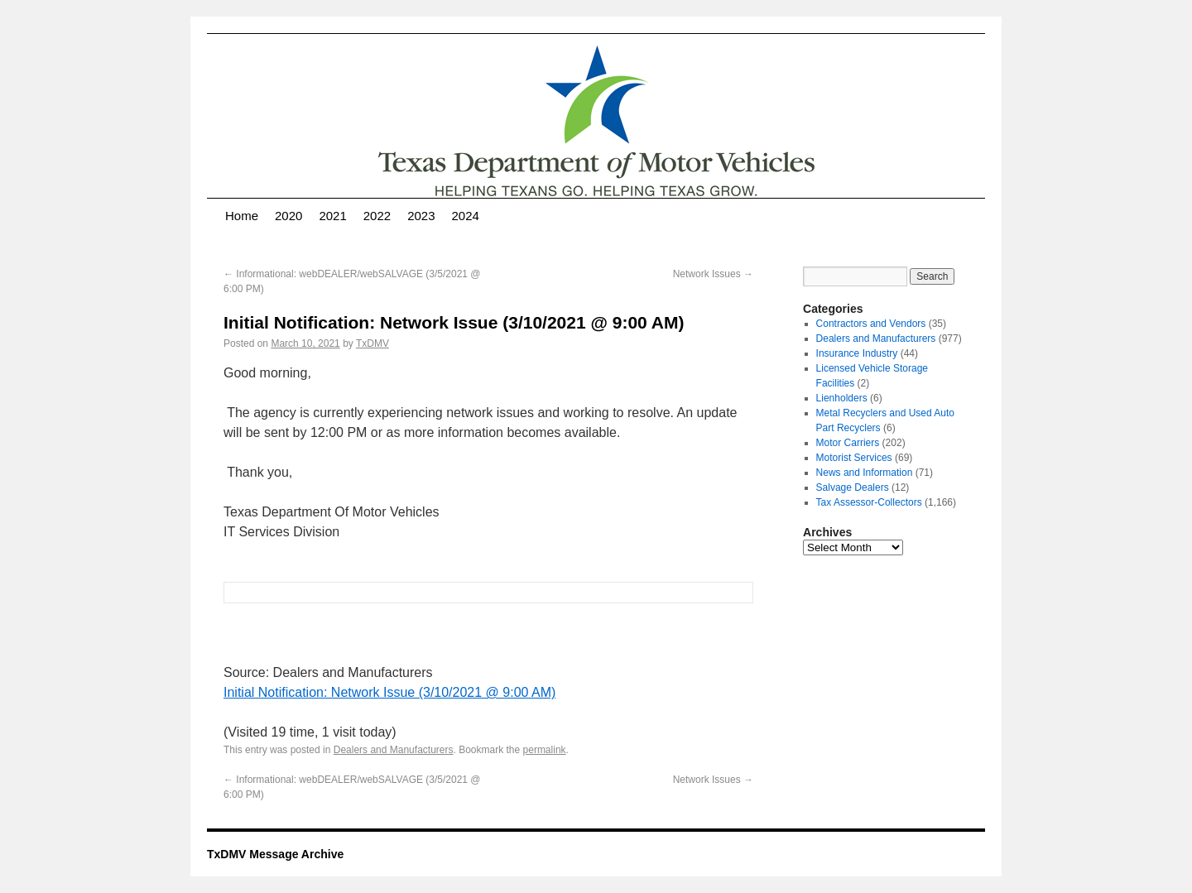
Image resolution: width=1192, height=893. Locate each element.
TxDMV (372, 343)
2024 (465, 216)
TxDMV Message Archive (275, 854)
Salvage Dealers (852, 487)
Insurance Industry (857, 353)
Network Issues (713, 274)
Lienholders (842, 398)
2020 (288, 216)
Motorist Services (854, 457)
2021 (332, 216)
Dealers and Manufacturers (394, 750)
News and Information (864, 472)
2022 (377, 216)
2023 (421, 216)
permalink (544, 750)
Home (241, 216)
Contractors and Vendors (871, 323)
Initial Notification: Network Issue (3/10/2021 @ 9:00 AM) (389, 692)
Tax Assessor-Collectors (869, 502)
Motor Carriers (848, 443)
